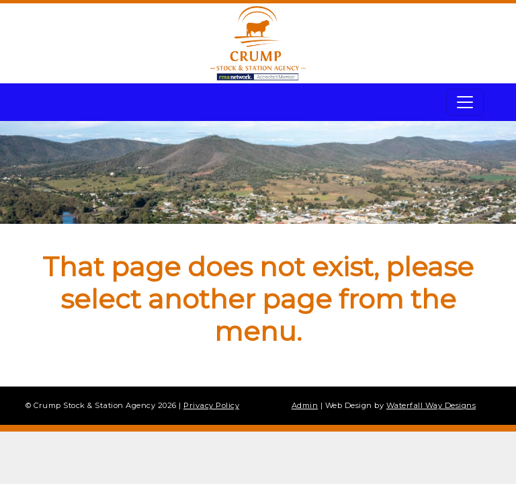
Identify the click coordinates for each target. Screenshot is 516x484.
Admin (305, 405)
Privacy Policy (211, 405)
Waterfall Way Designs (431, 405)
